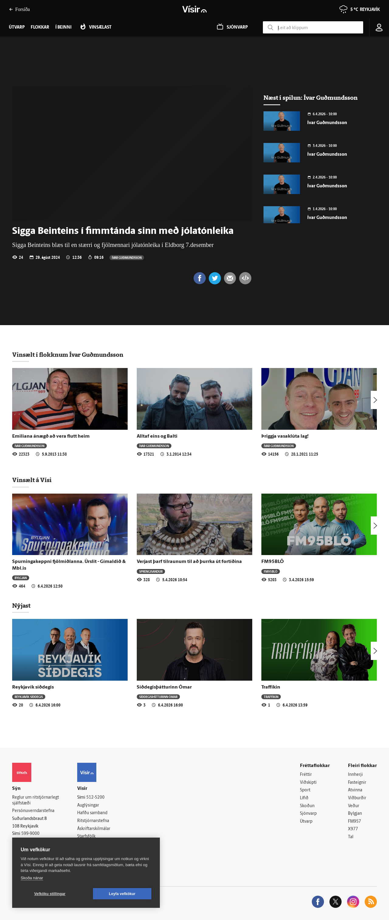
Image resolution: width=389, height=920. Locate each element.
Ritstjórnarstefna (93, 821)
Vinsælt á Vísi (32, 479)
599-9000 (30, 833)
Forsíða (19, 9)
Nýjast (21, 605)
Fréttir (306, 774)
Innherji (355, 774)
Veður (353, 806)
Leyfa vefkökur (122, 894)
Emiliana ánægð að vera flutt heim (51, 436)
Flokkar (40, 27)
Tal (350, 837)
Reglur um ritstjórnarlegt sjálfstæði (35, 800)
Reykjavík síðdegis (33, 687)
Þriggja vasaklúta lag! (284, 436)
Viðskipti (308, 782)
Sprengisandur (151, 571)
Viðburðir (357, 798)
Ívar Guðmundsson (127, 257)
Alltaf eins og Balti (157, 436)
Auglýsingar (88, 805)
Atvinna (355, 790)
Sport (305, 790)
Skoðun (307, 806)
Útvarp (306, 821)
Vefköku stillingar (50, 894)
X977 (353, 829)
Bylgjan (21, 577)
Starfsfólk (86, 836)
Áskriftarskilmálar (93, 829)
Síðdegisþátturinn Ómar (164, 687)
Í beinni (63, 27)
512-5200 (95, 797)
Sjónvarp (308, 813)
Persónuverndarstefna (33, 811)
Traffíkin (270, 687)
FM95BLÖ (272, 561)
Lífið (304, 798)
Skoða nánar (32, 878)
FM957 (354, 821)
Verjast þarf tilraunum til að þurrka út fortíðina (189, 561)
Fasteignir (357, 782)
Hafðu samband (92, 813)
